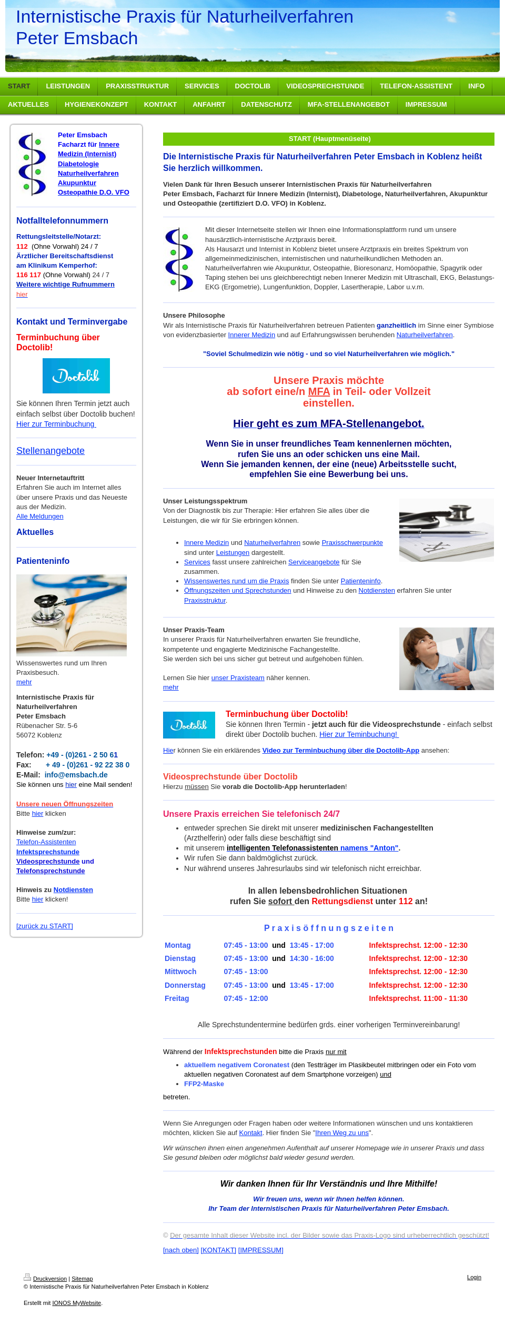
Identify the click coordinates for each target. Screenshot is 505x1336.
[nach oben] (181, 1250)
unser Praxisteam (238, 678)
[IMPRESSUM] (261, 1250)
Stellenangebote (50, 451)
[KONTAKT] (219, 1250)
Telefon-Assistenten (46, 842)
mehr (24, 682)
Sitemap (82, 1279)
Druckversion (45, 1279)
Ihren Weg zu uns (342, 1133)
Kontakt (250, 1133)
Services (197, 562)
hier (38, 813)
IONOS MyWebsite (76, 1303)
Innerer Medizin (252, 335)
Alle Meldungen (40, 516)
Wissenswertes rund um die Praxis (236, 581)
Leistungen (233, 552)
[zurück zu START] (44, 926)
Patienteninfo (361, 581)
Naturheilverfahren (425, 335)
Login (474, 1277)
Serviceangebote (314, 562)
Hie (168, 750)
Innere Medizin (206, 542)
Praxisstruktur (205, 600)
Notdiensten (73, 890)
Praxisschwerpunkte (352, 542)
